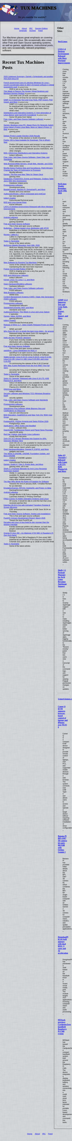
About (24, 28)
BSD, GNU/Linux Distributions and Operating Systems (25, 153)
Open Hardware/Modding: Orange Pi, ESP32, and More (26, 449)
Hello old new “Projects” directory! (17, 338)
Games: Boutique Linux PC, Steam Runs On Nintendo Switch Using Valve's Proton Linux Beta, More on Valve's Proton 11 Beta (28, 127)
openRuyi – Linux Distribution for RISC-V (20, 350)
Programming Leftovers (13, 185)
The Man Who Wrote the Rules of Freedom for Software (26, 481)
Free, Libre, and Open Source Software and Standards (26, 400)
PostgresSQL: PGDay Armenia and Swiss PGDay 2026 (26, 421)
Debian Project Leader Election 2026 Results (22, 136)
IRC (31, 28)
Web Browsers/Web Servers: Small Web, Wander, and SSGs (28, 164)
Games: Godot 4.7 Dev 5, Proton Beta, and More (23, 464)
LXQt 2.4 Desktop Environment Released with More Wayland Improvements (64, 56)
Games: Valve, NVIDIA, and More (17, 316)
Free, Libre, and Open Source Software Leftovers (24, 119)
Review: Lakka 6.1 (11, 234)
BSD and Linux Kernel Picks (15, 202)
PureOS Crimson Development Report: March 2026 (24, 518)
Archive (32, 30)
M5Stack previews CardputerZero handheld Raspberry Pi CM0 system (64, 1027)
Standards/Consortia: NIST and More (19, 308)
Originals (23, 30)
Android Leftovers (11, 217)
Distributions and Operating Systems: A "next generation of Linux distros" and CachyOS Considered (27, 114)
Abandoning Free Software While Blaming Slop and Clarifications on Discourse (24, 409)
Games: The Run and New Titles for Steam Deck (23, 174)
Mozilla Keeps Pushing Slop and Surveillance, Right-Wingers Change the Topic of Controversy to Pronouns (28, 169)
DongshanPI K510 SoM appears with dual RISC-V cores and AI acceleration (63, 945)
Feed (40, 30)
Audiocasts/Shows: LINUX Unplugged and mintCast (25, 194)
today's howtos (10, 198)
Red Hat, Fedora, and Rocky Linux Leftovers (22, 434)
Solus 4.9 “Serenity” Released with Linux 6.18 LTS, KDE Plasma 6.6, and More (62, 463)
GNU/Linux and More (12, 389)
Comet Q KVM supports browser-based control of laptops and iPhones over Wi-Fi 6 (63, 717)
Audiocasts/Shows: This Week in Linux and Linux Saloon (27, 312)
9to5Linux (62, 41)
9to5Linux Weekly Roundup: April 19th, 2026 (62, 188)
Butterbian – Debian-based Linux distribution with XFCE (26, 228)
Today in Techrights (11, 241)
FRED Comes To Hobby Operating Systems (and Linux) (26, 499)
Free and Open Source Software (17, 224)
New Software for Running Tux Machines (20, 262)
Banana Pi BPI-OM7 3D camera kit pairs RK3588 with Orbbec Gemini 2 (62, 844)
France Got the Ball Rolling (15, 269)
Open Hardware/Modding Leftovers (18, 284)
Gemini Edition (41, 28)
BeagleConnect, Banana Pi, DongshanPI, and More (24, 189)
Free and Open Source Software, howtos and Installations (27, 514)
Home (16, 28)
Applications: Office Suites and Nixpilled (20, 426)
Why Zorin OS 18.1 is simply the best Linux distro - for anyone (29, 331)
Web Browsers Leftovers (14, 292)
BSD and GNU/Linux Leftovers (16, 275)
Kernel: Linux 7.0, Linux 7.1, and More (19, 280)
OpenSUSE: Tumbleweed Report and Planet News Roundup (28, 430)
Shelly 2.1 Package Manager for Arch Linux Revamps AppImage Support (62, 578)
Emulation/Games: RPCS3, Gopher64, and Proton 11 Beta (27, 488)
